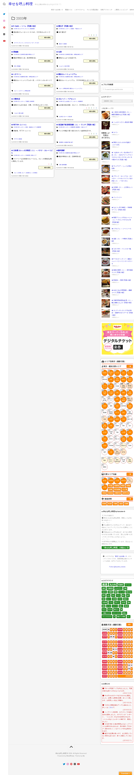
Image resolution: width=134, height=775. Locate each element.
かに (128, 616)
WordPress (70, 756)
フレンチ (121, 592)
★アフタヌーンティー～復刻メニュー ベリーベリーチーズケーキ (122, 261)
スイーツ (115, 606)
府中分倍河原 (117, 451)
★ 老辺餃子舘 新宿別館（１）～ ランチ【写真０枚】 (76, 125)
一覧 (129, 366)
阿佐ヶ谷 (117, 438)
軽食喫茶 (32, 28)
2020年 (120, 637)
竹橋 (116, 431)
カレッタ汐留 (17, 172)
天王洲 (104, 431)
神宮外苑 (104, 378)
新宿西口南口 (110, 372)
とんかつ (61, 66)
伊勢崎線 (110, 479)
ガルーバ (65, 116)
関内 (68, 66)
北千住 (122, 451)
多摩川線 (123, 479)
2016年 (120, 645)
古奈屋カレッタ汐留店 (31, 172)
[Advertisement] (117, 47)
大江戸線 (124, 489)
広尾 (122, 418)
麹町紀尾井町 (129, 412)
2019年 (104, 642)
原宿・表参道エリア (30, 127)
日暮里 (65, 44)
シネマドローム (75, 10)
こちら (110, 707)
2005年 (104, 669)
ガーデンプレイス (24, 28)
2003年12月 (17, 28)
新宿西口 (61, 142)
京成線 (110, 489)
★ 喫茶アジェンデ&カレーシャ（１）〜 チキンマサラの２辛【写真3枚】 (122, 220)
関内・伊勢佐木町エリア (76, 54)
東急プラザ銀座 (121, 616)
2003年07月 (17, 101)
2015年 (104, 649)
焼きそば (128, 592)
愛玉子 (61, 44)
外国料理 (22, 76)
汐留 (110, 424)
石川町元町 (122, 459)
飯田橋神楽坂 (110, 412)
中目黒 (116, 385)
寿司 (103, 588)
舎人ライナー (129, 480)
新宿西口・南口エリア (81, 127)
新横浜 (104, 466)
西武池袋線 (117, 489)
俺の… (120, 606)
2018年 (123, 602)
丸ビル (104, 592)
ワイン (118, 595)
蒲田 (104, 451)
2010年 (120, 656)
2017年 (110, 609)
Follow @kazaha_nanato (117, 567)
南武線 (104, 479)
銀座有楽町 (122, 385)
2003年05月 (17, 127)
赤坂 (104, 418)
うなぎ (16, 113)
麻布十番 (129, 418)
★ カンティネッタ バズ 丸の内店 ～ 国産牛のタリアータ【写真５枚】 (122, 313)
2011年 (104, 656)
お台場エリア (68, 101)
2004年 (120, 669)
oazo (108, 595)
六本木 (110, 418)
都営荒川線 (126, 493)
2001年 (104, 676)
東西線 (104, 493)
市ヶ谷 (116, 411)
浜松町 (116, 424)
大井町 (129, 444)
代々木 (129, 372)
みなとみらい (110, 459)
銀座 (104, 584)
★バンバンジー (117, 197)
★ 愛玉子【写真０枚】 (64, 26)
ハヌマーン (21, 91)
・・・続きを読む (46, 37)
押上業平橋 (104, 398)
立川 (129, 438)
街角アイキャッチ (102, 10)
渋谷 (110, 378)
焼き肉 (70, 116)
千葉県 (27, 101)
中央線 (110, 485)
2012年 (120, 653)
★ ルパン (115, 132)
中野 (104, 438)
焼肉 (129, 602)
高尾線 (128, 485)
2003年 (104, 672)
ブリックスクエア (107, 616)
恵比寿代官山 (129, 378)
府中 (103, 595)
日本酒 (114, 599)
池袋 (116, 405)
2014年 (120, 649)
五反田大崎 (110, 431)
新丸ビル (116, 609)
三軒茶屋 (110, 444)
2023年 (104, 633)
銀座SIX (126, 599)
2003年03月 (62, 153)
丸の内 (113, 584)
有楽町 (120, 585)
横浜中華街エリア (30, 54)
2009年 (104, 661)
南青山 (122, 378)
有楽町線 (110, 493)
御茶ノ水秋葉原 (129, 398)
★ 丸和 (59, 52)
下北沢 (104, 444)
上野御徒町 (122, 398)
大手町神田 (104, 392)
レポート (67, 28)
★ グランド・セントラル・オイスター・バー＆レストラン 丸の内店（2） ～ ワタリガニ (122, 178)
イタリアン (118, 588)
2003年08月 (62, 28)
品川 (129, 424)
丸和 (65, 66)
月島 (116, 391)
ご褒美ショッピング (117, 10)
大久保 (116, 372)
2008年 (120, 661)
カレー (16, 91)
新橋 (103, 606)
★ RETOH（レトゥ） (19, 125)
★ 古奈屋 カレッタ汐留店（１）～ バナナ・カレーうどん (32, 151)
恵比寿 (126, 606)
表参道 (20, 139)
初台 (122, 372)
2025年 (104, 629)
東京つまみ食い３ (53, 10)
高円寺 (110, 438)
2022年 (120, 633)
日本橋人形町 (110, 392)
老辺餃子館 (67, 142)
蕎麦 (115, 592)
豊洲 (122, 391)
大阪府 (121, 503)
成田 (22, 113)
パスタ (111, 602)
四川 (15, 66)
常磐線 (123, 485)
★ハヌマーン (16, 74)
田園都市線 (118, 493)
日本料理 (22, 54)
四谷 (122, 411)
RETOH (16, 139)
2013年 (104, 653)
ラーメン (128, 585)
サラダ (120, 599)
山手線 (104, 486)
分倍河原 (104, 602)
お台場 (61, 116)
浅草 (116, 398)
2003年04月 (62, 127)
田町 (122, 424)
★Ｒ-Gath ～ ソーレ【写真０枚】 (23, 26)
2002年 (120, 672)
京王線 (116, 479)
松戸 (128, 595)
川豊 (19, 113)
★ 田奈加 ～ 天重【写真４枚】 (122, 280)
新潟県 (104, 503)
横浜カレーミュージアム (76, 88)
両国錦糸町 (129, 392)
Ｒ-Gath (37, 42)
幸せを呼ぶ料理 (26, 4)
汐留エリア (33, 155)
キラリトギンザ (117, 613)
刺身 (103, 599)
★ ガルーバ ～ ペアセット (66, 99)
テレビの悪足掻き (88, 10)
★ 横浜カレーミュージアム (66, 74)
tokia (113, 595)
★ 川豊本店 (15, 99)
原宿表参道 (116, 378)
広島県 (126, 503)
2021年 (104, 637)
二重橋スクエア (106, 613)
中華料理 (110, 588)
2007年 (104, 665)
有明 (129, 431)
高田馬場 (123, 405)
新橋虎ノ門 (104, 425)
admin (128, 10)
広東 (60, 164)
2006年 (120, 665)
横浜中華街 (129, 459)
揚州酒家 (64, 164)
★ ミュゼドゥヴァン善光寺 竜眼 (122, 122)
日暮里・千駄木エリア (76, 28)
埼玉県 (110, 503)
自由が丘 (123, 444)
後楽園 (104, 411)
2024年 (120, 629)
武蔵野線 (116, 485)
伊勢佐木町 (27, 91)
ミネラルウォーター (29, 42)
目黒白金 (110, 385)
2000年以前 (127, 676)
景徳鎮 (19, 66)
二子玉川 (117, 444)
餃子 (72, 142)
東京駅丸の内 (129, 385)
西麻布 (116, 418)
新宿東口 (104, 372)
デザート (117, 602)
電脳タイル (64, 10)
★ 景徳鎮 (14, 52)
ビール (108, 606)
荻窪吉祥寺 (122, 438)
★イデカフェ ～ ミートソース (121, 228)
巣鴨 (110, 405)
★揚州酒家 (60, 150)
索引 (129, 624)
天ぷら (104, 609)
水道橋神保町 (129, 405)
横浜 (104, 459)
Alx (84, 756)
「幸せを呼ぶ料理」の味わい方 (115, 547)
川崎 (110, 451)
